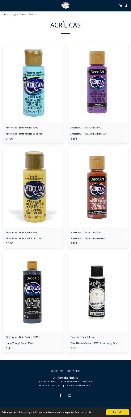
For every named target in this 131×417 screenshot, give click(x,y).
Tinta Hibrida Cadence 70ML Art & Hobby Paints (94, 343)
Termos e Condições (50, 385)
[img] (33, 82)
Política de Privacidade (78, 385)
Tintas (22, 14)
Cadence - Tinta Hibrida (82, 337)
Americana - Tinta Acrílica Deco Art (24, 133)
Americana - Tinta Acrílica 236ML (22, 337)
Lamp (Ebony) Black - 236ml (20, 343)
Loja (14, 14)
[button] (4, 5)
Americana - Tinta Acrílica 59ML (22, 127)
